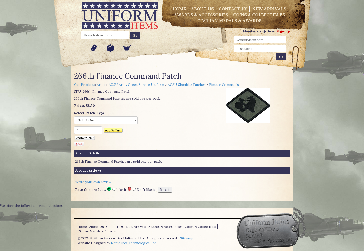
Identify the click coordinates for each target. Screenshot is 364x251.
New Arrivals (269, 8)
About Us (202, 8)
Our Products (84, 85)
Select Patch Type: (90, 113)
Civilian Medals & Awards (229, 20)
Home (179, 8)
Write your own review (93, 182)
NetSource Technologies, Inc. (134, 243)
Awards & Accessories (201, 14)
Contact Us (233, 8)
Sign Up (283, 31)
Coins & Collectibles (259, 14)
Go (135, 35)
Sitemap (186, 238)
